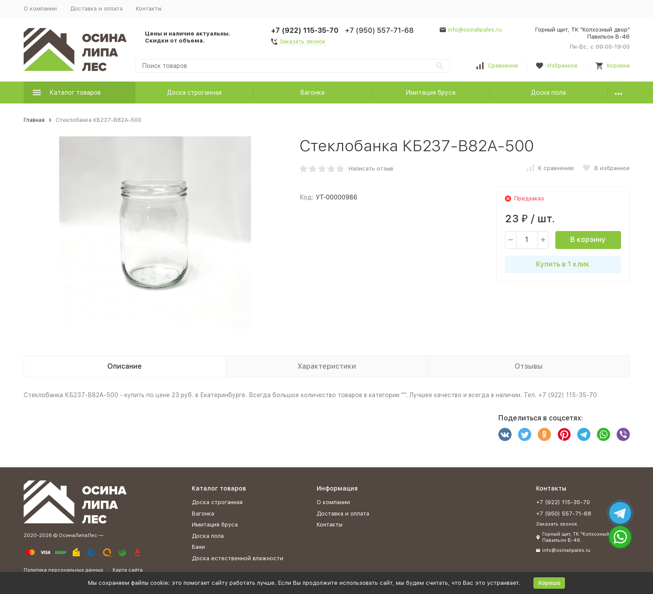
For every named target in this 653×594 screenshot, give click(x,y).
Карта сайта (128, 570)
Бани (198, 547)
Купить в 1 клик (562, 264)
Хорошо (549, 583)
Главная (34, 120)
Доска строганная (194, 92)
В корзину (588, 239)
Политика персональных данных (63, 570)
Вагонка (312, 92)
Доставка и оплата (96, 8)
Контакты (149, 8)
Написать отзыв (371, 168)
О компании (40, 8)
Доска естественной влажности (237, 558)
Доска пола (548, 92)
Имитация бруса (430, 92)
